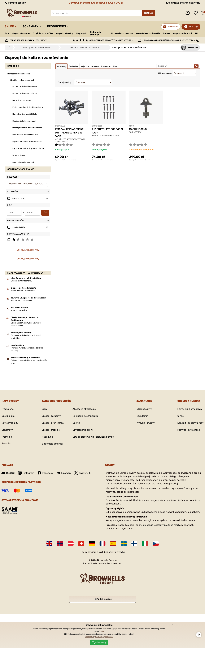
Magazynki (81, 33)
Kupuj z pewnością (19, 310)
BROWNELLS (60, 126)
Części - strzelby (64, 33)
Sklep (9, 26)
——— (196, 33)
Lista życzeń (196, 13)
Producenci (56, 26)
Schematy (30, 26)
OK (45, 212)
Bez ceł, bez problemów (21, 300)
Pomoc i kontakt (15, 2)
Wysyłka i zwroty (145, 422)
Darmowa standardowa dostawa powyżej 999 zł (96, 2)
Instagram (26, 473)
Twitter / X (82, 473)
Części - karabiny (21, 33)
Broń (7, 33)
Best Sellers (7, 415)
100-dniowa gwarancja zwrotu (183, 2)
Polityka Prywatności (188, 429)
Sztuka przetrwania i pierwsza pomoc (93, 436)
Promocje (193, 26)
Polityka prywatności (104, 637)
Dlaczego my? (144, 409)
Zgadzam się (99, 642)
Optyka (166, 33)
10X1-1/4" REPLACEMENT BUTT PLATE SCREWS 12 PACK (69, 133)
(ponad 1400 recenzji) (111, 40)
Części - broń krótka (43, 33)
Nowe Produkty (9, 422)
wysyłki (121, 552)
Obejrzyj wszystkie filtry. (28, 250)
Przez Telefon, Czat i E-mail (23, 290)
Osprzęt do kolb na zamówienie (65, 160)
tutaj (102, 631)
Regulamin (142, 415)
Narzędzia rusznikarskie (148, 33)
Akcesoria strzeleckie (122, 33)
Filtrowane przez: (165, 73)
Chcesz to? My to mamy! (21, 281)
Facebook (45, 473)
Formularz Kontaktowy (189, 409)
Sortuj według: (65, 82)
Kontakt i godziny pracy (190, 422)
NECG (131, 126)
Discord (8, 472)
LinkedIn (64, 473)
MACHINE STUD (138, 129)
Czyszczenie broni (182, 33)
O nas (180, 415)
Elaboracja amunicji (95, 33)
